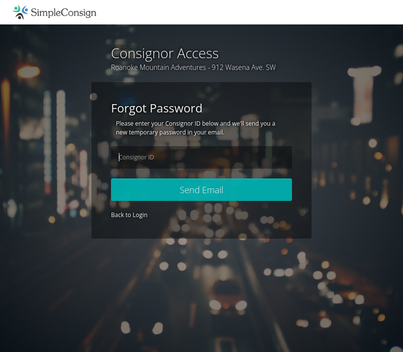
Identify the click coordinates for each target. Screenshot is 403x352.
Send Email (201, 190)
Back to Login (129, 215)
